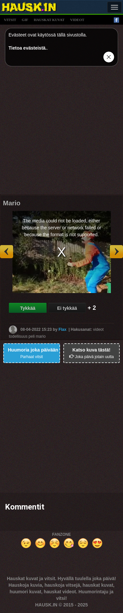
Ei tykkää (67, 308)
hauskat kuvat (49, 20)
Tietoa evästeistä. (28, 48)
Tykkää (27, 308)
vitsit (10, 20)
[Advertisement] (61, 132)
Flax (62, 329)
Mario (11, 203)
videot (77, 20)
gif (25, 20)
